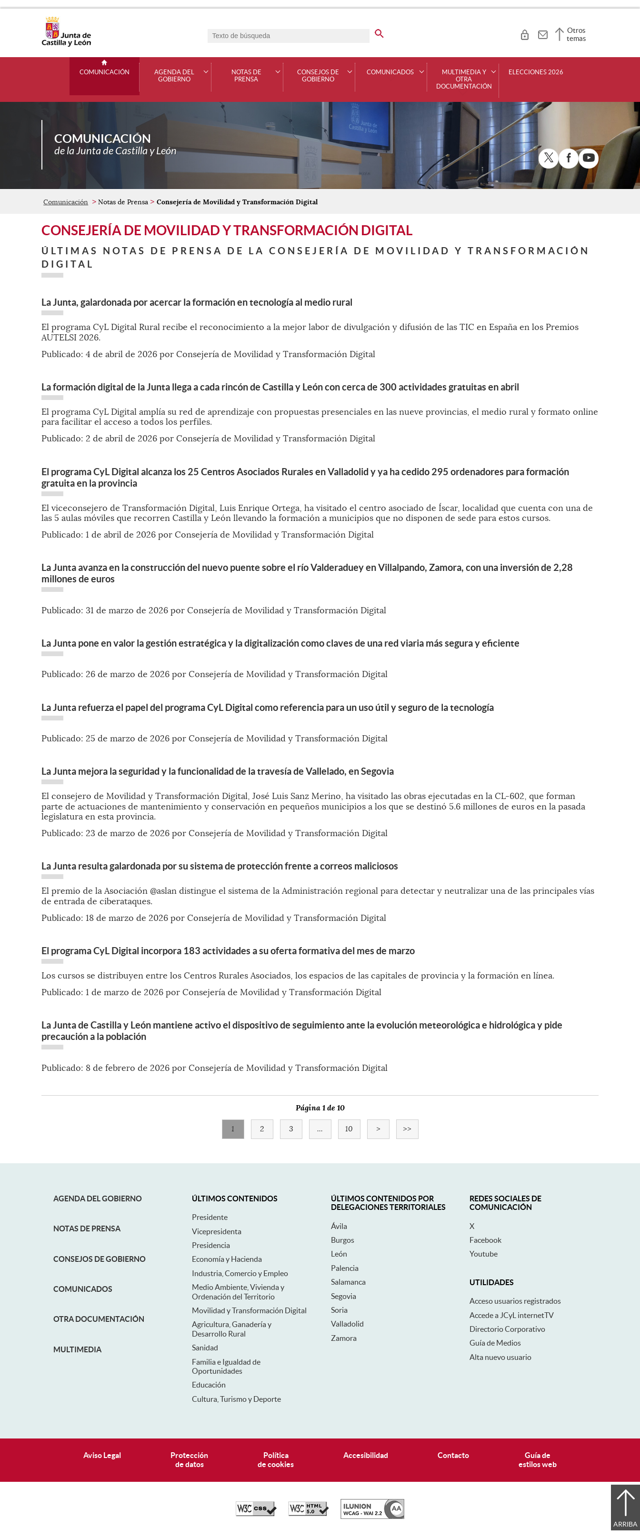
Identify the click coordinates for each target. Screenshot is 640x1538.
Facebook (485, 1240)
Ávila (339, 1226)
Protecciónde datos (189, 1459)
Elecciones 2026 (536, 72)
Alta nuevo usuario (500, 1357)
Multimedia (77, 1349)
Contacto (453, 1455)
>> (411, 1129)
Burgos (342, 1240)
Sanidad (205, 1347)
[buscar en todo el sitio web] (385, 32)
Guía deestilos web (538, 1459)
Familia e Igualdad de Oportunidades (226, 1366)
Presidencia (211, 1245)
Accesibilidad (365, 1455)
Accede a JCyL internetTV (512, 1315)
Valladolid (347, 1323)
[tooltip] (524, 33)
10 (352, 1129)
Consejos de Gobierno (99, 1259)
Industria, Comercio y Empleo (240, 1273)
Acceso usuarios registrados (515, 1301)
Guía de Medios (495, 1342)
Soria (339, 1310)
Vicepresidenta (216, 1231)
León (339, 1253)
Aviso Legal (102, 1455)
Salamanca (348, 1282)
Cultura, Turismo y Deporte (236, 1399)
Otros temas (576, 34)
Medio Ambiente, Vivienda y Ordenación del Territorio (238, 1291)
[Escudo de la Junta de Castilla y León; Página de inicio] (66, 45)
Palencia (345, 1268)
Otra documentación (98, 1319)
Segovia (343, 1296)
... (324, 1129)
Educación (209, 1384)
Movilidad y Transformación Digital (249, 1310)
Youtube (484, 1253)
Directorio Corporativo (507, 1329)
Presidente (210, 1217)
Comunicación (105, 72)
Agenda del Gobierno (97, 1198)
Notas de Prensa (86, 1228)
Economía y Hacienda (227, 1259)
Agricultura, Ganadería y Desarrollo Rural (231, 1329)
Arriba (625, 1524)
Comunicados (82, 1289)
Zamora (344, 1338)
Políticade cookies (276, 1459)
